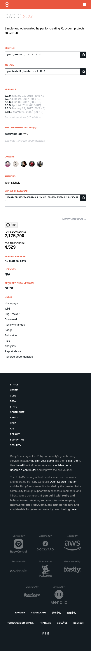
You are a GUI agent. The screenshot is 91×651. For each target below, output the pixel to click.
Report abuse (13, 351)
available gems (62, 465)
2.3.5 (8, 105)
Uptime (14, 390)
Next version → (74, 219)
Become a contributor (23, 469)
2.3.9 (8, 95)
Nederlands (38, 612)
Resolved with (19, 561)
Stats (13, 407)
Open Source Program (63, 481)
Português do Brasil (20, 623)
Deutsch (78, 623)
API (12, 428)
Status (14, 384)
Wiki (7, 308)
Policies (15, 434)
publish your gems (42, 460)
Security (15, 445)
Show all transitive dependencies (25, 140)
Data (13, 401)
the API (20, 465)
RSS (7, 340)
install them (73, 460)
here (74, 509)
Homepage (11, 303)
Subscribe (11, 335)
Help (13, 423)
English (20, 612)
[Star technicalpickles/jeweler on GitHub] (11, 225)
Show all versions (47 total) (21, 117)
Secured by (60, 587)
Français (45, 623)
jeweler (13, 15)
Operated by (20, 537)
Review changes (15, 324)
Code (13, 395)
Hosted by (74, 536)
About (14, 417)
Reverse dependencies (19, 356)
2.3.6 (8, 101)
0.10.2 (8, 111)
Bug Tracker (12, 313)
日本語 (45, 633)
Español (62, 623)
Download (11, 319)
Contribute (17, 412)
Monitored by (46, 561)
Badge (9, 329)
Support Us (17, 439)
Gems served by (72, 561)
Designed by (46, 536)
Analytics (10, 346)
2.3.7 (8, 98)
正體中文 (71, 612)
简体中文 (56, 612)
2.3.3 (8, 108)
